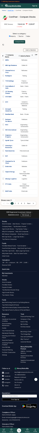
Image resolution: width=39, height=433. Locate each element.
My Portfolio (24, 324)
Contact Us (17, 387)
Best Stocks (16, 224)
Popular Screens (26, 224)
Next (28, 203)
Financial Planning (7, 350)
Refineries (24, 60)
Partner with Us (19, 380)
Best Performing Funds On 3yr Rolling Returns (15, 302)
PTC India (8, 184)
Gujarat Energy (10, 172)
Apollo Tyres (9, 140)
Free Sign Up (15, 399)
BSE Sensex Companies (9, 234)
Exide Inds (8, 166)
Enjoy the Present (7, 340)
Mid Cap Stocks (7, 236)
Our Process (18, 382)
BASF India (8, 191)
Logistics (24, 179)
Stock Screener (6, 224)
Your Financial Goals (8, 330)
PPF (21, 262)
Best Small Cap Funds (24, 248)
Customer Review (26, 342)
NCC (6, 124)
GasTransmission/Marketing (24, 173)
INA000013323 (13, 215)
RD (17, 262)
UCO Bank (8, 96)
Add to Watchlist (31, 50)
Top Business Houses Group (10, 290)
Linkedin (5, 373)
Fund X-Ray (24, 321)
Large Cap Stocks (18, 236)
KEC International (10, 130)
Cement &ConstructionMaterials (24, 103)
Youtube (5, 379)
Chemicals (24, 191)
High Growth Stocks (8, 229)
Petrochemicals (24, 151)
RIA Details (25, 215)
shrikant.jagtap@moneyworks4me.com (17, 417)
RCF (6, 156)
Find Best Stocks (7, 285)
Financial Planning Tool (27, 316)
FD (7, 262)
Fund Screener (21, 246)
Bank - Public (24, 86)
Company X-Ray (26, 319)
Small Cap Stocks (23, 234)
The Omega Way (25, 334)
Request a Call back (20, 377)
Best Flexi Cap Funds (8, 251)
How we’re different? (27, 336)
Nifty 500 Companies (22, 231)
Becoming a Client (26, 331)
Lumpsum (12, 262)
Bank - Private (24, 114)
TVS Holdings (9, 81)
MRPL (7, 60)
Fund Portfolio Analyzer (9, 248)
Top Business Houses (19, 226)
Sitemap (4, 355)
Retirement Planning (8, 333)
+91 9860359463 (19, 375)
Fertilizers (24, 119)
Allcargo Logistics (11, 179)
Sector (20, 36)
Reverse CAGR (6, 265)
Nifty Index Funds (7, 253)
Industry (12, 36)
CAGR (25, 262)
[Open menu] (2, 5)
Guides (4, 328)
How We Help (6, 347)
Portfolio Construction (8, 352)
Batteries (24, 166)
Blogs (4, 316)
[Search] (19, 430)
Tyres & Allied (24, 140)
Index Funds (5, 256)
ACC (6, 102)
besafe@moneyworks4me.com (23, 372)
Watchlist (4, 276)
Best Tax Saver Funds (20, 253)
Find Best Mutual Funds (9, 246)
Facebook (6, 376)
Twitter (5, 385)
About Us (17, 385)
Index (27, 36)
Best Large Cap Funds (22, 251)
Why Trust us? (25, 339)
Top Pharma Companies (9, 239)
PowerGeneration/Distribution (24, 186)
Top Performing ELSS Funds (10, 305)
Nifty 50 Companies (8, 231)
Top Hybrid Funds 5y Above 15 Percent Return (16, 310)
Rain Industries (10, 151)
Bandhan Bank (9, 114)
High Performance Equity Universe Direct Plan (15, 307)
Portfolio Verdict (25, 327)
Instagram (6, 382)
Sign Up (34, 6)
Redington (8, 76)
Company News (7, 226)
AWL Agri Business (11, 65)
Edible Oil (24, 65)
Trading (24, 76)
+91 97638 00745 (14, 420)
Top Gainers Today (21, 229)
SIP (3, 262)
